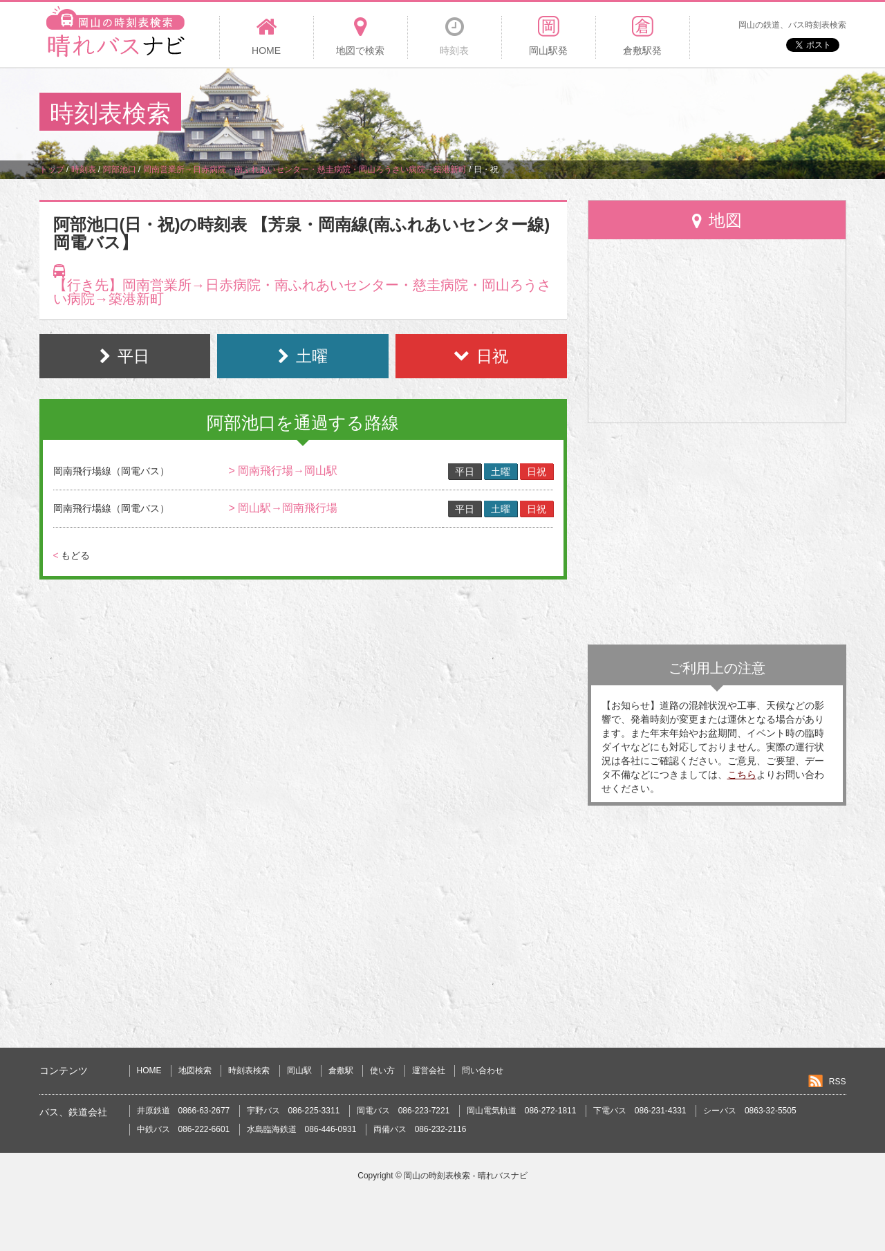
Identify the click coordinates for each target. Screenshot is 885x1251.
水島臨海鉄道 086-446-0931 (302, 1129)
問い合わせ (482, 1070)
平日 (464, 471)
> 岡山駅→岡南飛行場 (282, 508)
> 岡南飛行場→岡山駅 (282, 470)
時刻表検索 (249, 1070)
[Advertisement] (594, 113)
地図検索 (195, 1070)
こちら (741, 774)
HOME (149, 1070)
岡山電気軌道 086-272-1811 (522, 1110)
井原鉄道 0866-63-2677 (183, 1110)
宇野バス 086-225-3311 (293, 1110)
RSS (837, 1081)
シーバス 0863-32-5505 (749, 1110)
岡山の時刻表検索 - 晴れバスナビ (466, 1175)
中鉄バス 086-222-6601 (183, 1129)
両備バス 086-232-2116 (420, 1129)
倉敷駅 (340, 1070)
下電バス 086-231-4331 (640, 1110)
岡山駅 (299, 1070)
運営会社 (428, 1070)
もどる (71, 555)
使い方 (382, 1070)
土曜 (500, 471)
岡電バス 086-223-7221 (403, 1110)
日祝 (536, 471)
